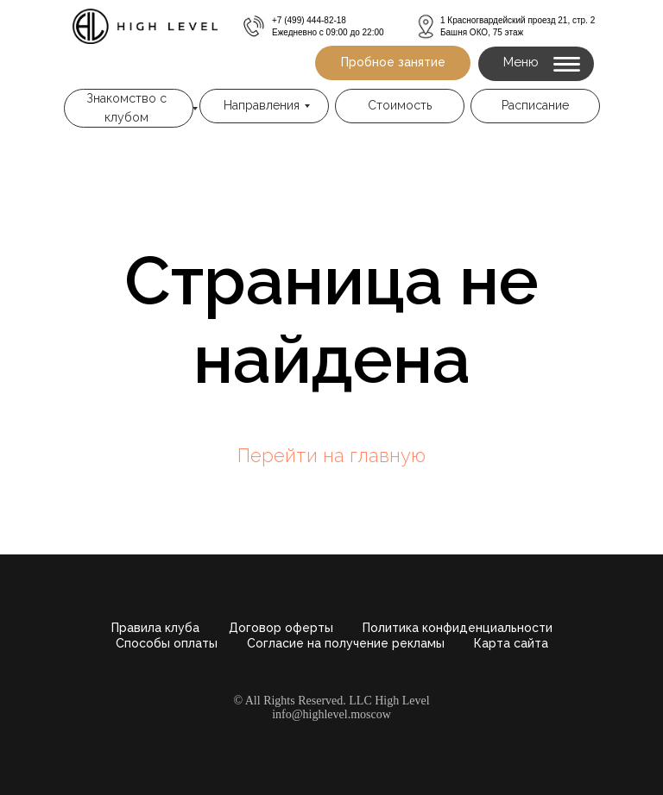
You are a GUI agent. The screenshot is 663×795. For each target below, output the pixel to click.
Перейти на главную (331, 455)
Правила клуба (155, 628)
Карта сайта (511, 643)
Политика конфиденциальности (457, 628)
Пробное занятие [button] (393, 62)
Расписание (535, 105)
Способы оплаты (167, 643)
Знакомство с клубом (126, 107)
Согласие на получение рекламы (346, 643)
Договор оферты (281, 628)
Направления (262, 105)
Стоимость (400, 105)
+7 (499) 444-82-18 (309, 20)
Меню (521, 62)
